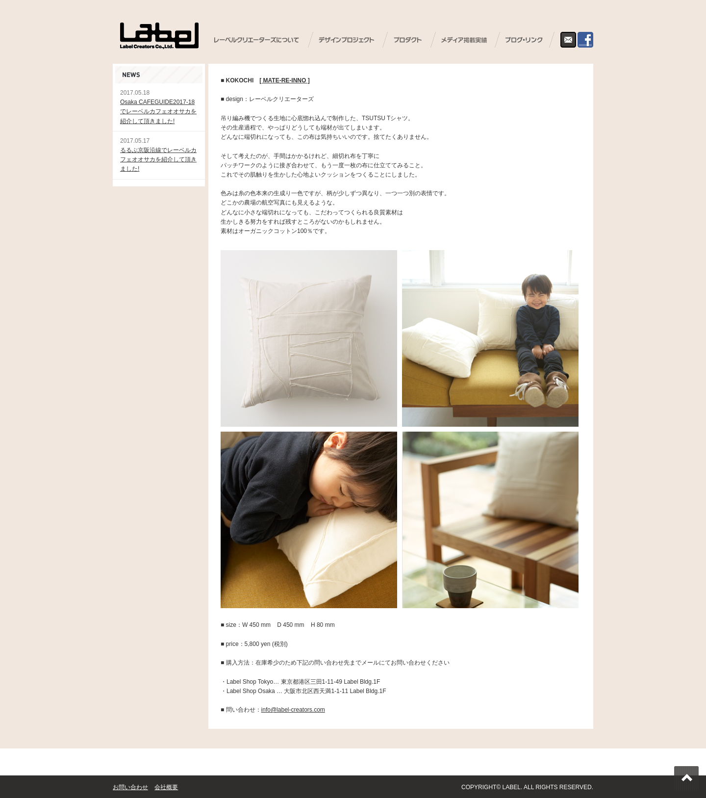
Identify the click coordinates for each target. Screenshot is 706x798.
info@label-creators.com (293, 709)
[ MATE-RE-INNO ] (284, 80)
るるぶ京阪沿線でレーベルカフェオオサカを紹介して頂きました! (158, 159)
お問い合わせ (130, 787)
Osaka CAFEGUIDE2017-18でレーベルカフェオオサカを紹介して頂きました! (158, 111)
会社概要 (166, 787)
